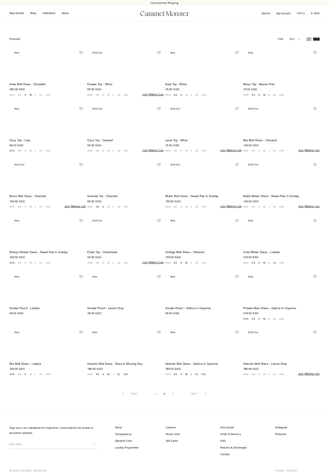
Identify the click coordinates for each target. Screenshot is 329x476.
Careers (171, 427)
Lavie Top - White (176, 140)
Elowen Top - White (99, 84)
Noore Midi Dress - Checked (27, 196)
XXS (12, 94)
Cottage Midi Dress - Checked (184, 252)
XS (19, 94)
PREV (134, 393)
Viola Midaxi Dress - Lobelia (261, 252)
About (65, 13)
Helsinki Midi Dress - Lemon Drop (265, 363)
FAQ (222, 440)
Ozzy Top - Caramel (100, 140)
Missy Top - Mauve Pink (258, 84)
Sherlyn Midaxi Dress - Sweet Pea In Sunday (38, 252)
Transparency (123, 434)
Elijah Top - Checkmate (102, 252)
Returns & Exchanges (233, 447)
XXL (48, 94)
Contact (225, 454)
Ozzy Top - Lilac (20, 140)
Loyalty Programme (127, 447)
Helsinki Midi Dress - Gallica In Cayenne (191, 363)
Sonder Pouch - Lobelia (24, 308)
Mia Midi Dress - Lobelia (25, 363)
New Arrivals (16, 13)
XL (40, 94)
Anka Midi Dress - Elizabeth (27, 84)
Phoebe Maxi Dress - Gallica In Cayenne (269, 308)
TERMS (280, 470)
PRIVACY (292, 470)
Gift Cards (172, 440)
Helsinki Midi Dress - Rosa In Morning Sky (114, 363)
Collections (49, 13)
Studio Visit (173, 434)
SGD (315, 13)
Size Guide (227, 427)
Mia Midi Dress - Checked (260, 140)
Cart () (301, 13)
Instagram (281, 427)
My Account (284, 13)
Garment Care (123, 440)
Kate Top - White (176, 84)
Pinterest (280, 434)
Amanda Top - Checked (102, 196)
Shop (33, 13)
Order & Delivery (230, 434)
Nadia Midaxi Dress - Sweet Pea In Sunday (271, 196)
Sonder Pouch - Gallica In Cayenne (188, 308)
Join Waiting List (153, 94)
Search (266, 13)
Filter (280, 38)
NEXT (194, 393)
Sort (292, 38)
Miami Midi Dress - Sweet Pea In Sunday (192, 196)
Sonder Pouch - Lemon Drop (105, 308)
